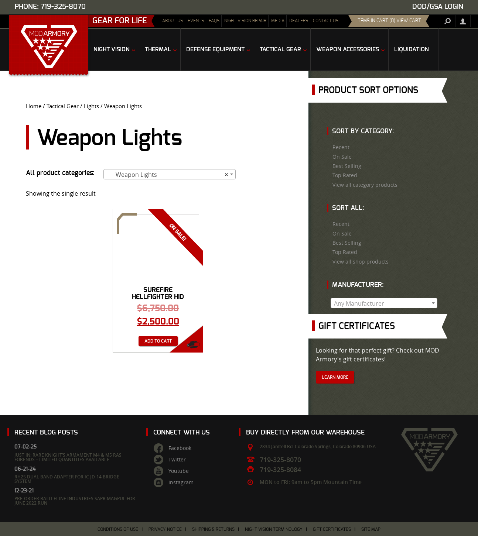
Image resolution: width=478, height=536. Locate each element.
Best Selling (346, 166)
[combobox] (169, 174)
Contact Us (325, 21)
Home (33, 106)
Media (277, 21)
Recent (340, 147)
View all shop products (360, 261)
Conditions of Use (118, 529)
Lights (91, 106)
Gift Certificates (332, 529)
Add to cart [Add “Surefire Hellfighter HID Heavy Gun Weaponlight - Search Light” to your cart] (158, 341)
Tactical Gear (63, 106)
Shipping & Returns (213, 529)
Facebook (179, 448)
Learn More (335, 377)
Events (196, 21)
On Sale (342, 157)
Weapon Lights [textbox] (167, 174)
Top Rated (344, 175)
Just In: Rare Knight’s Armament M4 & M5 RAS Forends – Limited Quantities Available (68, 457)
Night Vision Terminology (274, 529)
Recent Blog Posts (46, 432)
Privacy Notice (165, 529)
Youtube (178, 471)
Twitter (177, 459)
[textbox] (384, 303)
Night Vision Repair (245, 21)
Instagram (181, 482)
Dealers (298, 21)
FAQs (214, 21)
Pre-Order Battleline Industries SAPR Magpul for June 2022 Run (74, 500)
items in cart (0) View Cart (388, 20)
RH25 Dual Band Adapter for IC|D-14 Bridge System (66, 479)
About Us (172, 21)
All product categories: (60, 173)
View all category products (364, 185)
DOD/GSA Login (437, 6)
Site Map (370, 529)
